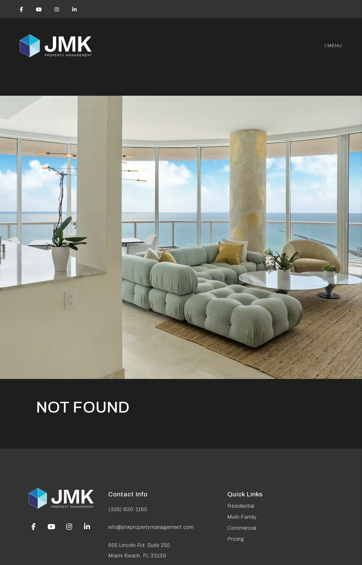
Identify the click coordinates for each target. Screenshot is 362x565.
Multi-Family (242, 517)
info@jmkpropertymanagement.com (151, 527)
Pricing (235, 539)
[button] (21, 9)
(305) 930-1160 (127, 509)
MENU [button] (333, 45)
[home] (56, 45)
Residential (240, 506)
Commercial (241, 528)
